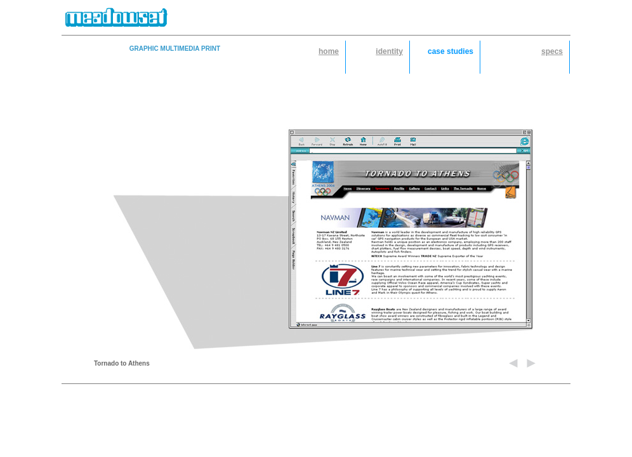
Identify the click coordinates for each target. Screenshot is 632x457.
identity (389, 51)
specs (552, 51)
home (329, 51)
